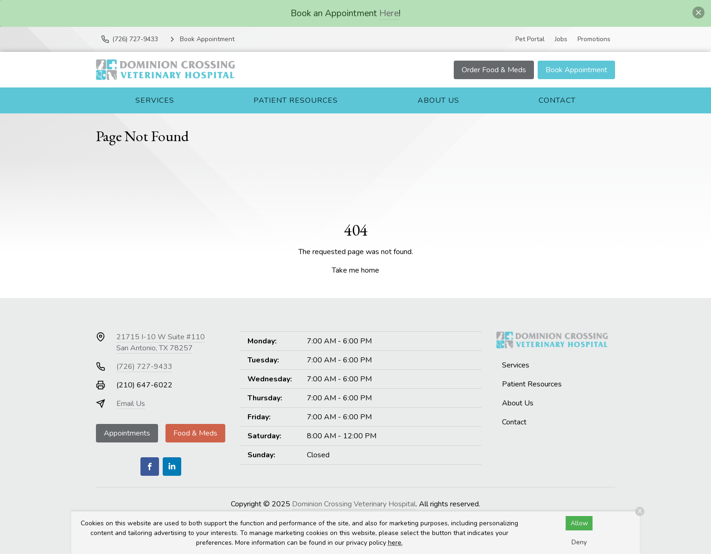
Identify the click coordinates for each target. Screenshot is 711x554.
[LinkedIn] (172, 466)
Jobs (561, 39)
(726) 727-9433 (144, 366)
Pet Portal (530, 39)
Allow (579, 523)
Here (389, 13)
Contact (557, 100)
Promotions (594, 39)
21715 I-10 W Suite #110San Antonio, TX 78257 (160, 342)
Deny (579, 542)
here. (395, 542)
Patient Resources (296, 100)
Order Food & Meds (494, 70)
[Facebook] (149, 466)
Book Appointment (576, 70)
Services (154, 100)
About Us (438, 100)
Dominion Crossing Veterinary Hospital (354, 504)
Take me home (355, 270)
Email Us (130, 403)
